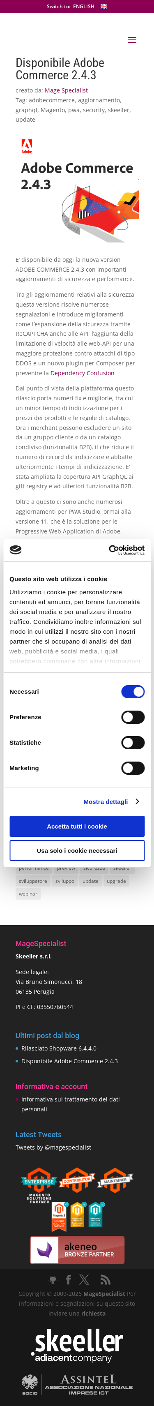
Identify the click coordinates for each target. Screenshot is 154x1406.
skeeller (118, 110)
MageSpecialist (104, 1293)
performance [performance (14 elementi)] (34, 867)
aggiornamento (99, 100)
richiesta (93, 1313)
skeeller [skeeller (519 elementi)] (122, 867)
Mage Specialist (66, 90)
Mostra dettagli (105, 801)
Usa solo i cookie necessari (77, 850)
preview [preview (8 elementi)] (66, 867)
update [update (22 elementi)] (91, 880)
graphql (26, 110)
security (94, 110)
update (25, 119)
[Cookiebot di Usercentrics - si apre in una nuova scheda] (110, 550)
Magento (53, 110)
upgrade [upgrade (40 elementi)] (116, 880)
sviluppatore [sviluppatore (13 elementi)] (33, 880)
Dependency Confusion (83, 373)
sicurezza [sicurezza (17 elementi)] (94, 867)
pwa (74, 110)
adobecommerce (52, 100)
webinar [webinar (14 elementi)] (28, 893)
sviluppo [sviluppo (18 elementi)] (64, 880)
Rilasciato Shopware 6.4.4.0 (59, 1048)
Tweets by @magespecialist (53, 1147)
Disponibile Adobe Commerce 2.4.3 (69, 1061)
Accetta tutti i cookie (77, 826)
